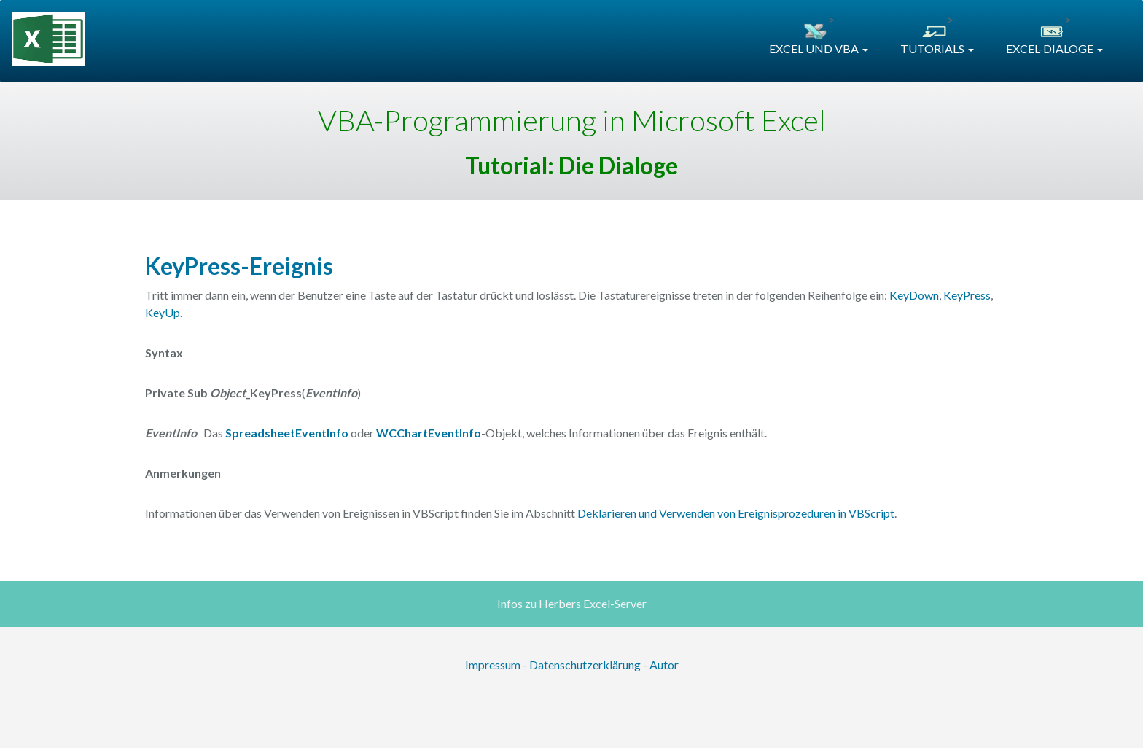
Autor (664, 664)
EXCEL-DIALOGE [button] (1054, 48)
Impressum (492, 664)
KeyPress (967, 295)
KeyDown (914, 295)
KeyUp (162, 312)
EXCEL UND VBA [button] (818, 48)
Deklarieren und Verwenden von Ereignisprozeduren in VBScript (735, 513)
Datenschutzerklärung (585, 664)
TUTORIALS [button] (937, 48)
